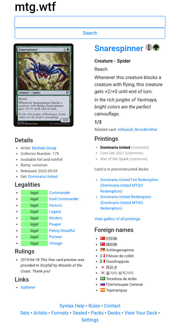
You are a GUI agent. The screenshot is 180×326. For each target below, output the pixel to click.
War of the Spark (115, 159)
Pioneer (55, 237)
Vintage (55, 243)
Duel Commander (64, 199)
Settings (90, 320)
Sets (25, 313)
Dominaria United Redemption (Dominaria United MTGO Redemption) (125, 202)
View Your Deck (141, 313)
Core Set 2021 (112, 153)
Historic (55, 205)
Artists (40, 313)
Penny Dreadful (62, 230)
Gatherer (28, 287)
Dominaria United (43, 176)
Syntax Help (73, 306)
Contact (112, 306)
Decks (115, 313)
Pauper (55, 224)
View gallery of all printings (117, 219)
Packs (98, 313)
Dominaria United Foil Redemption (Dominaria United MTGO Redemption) (129, 185)
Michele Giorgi (44, 148)
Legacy (55, 211)
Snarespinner (119, 48)
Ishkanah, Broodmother (137, 129)
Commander (59, 192)
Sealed (80, 313)
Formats (60, 313)
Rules (95, 306)
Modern (55, 218)
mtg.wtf (35, 7)
